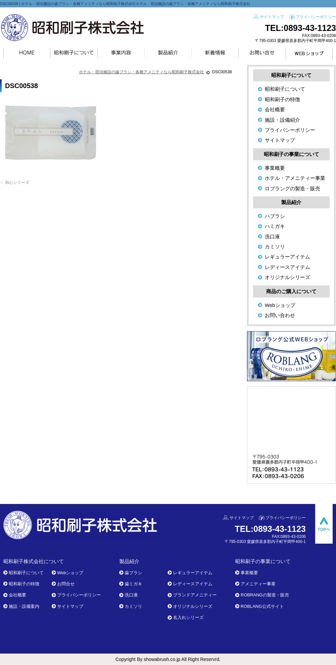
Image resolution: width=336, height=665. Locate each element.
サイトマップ (272, 16)
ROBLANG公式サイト (262, 606)
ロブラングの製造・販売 (292, 188)
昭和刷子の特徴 (282, 99)
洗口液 (272, 236)
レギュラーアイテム (287, 257)
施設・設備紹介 (282, 120)
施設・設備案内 (24, 606)
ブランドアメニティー (195, 594)
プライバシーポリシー (316, 16)
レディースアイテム (287, 267)
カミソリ (275, 246)
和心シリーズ (14, 182)
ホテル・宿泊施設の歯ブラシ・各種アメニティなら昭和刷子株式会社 (141, 72)
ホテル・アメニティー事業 (295, 178)
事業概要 (275, 168)
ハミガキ (275, 226)
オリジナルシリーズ (287, 277)
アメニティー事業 (258, 583)
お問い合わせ (280, 315)
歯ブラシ (133, 572)
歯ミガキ (133, 583)
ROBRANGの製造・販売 (265, 594)
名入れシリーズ (188, 617)
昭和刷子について (285, 89)
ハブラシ (275, 216)
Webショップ (280, 305)
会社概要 (275, 109)
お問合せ (66, 583)
